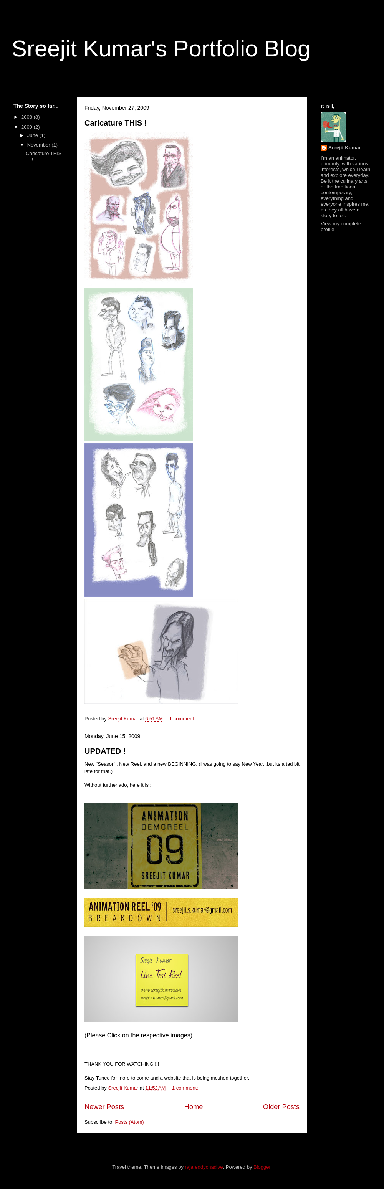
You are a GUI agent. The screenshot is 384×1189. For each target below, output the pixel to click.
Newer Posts (104, 1107)
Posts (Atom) (129, 1122)
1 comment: (183, 719)
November (39, 145)
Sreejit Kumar (344, 147)
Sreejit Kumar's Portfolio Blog (161, 48)
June (33, 135)
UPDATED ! (105, 751)
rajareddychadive (204, 1167)
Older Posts (281, 1107)
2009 (27, 127)
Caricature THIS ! (115, 123)
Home (193, 1107)
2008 (27, 117)
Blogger (261, 1167)
